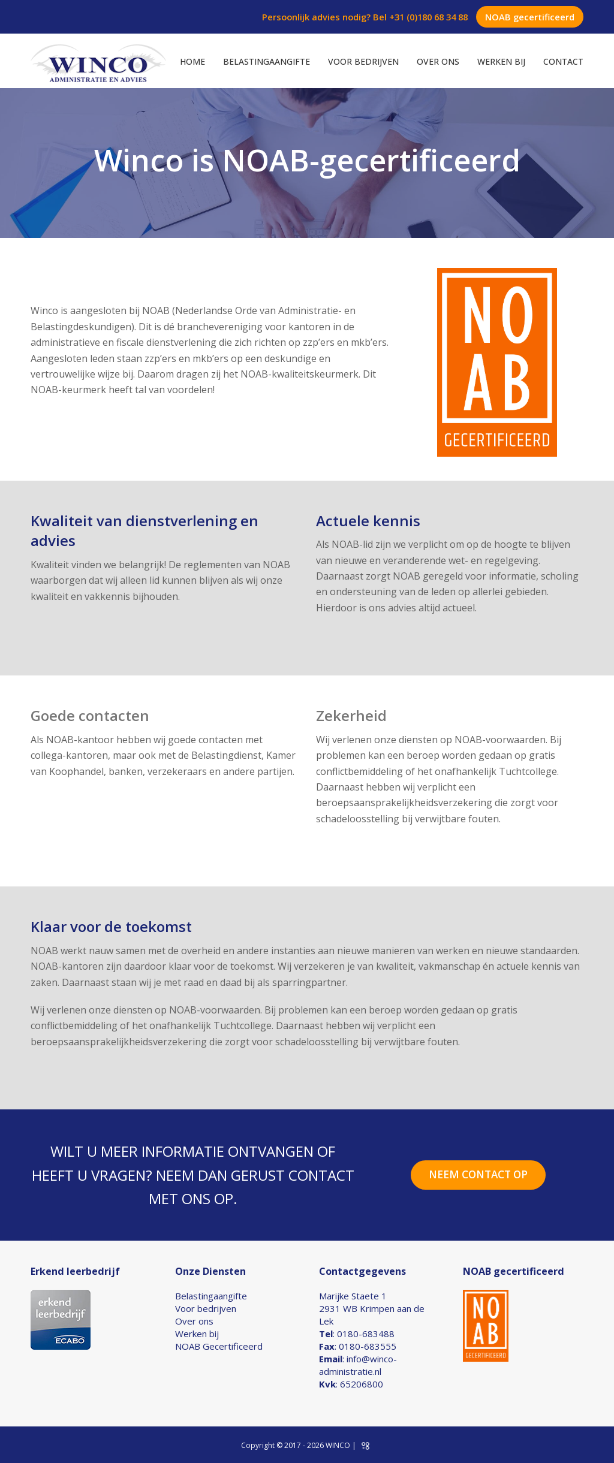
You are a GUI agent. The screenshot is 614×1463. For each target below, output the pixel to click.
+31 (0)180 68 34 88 (428, 17)
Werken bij (197, 1334)
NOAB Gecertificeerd (219, 1346)
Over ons (194, 1321)
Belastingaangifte (211, 1296)
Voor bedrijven (205, 1308)
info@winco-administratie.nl (358, 1365)
